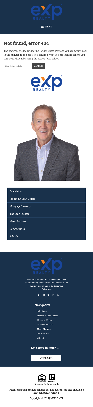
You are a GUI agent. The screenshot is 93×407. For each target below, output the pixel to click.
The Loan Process (19, 213)
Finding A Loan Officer (22, 198)
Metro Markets (18, 221)
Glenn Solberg (49, 5)
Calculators (16, 191)
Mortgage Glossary (20, 206)
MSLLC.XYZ (56, 398)
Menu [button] (48, 26)
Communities (17, 228)
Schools (14, 236)
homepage (16, 54)
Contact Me (46, 357)
